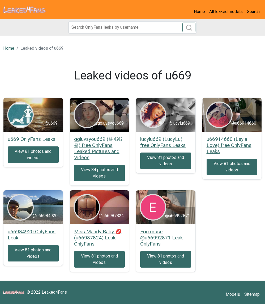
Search (253, 11)
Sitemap (252, 294)
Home (199, 11)
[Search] (133, 27)
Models (233, 294)
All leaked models (226, 11)
